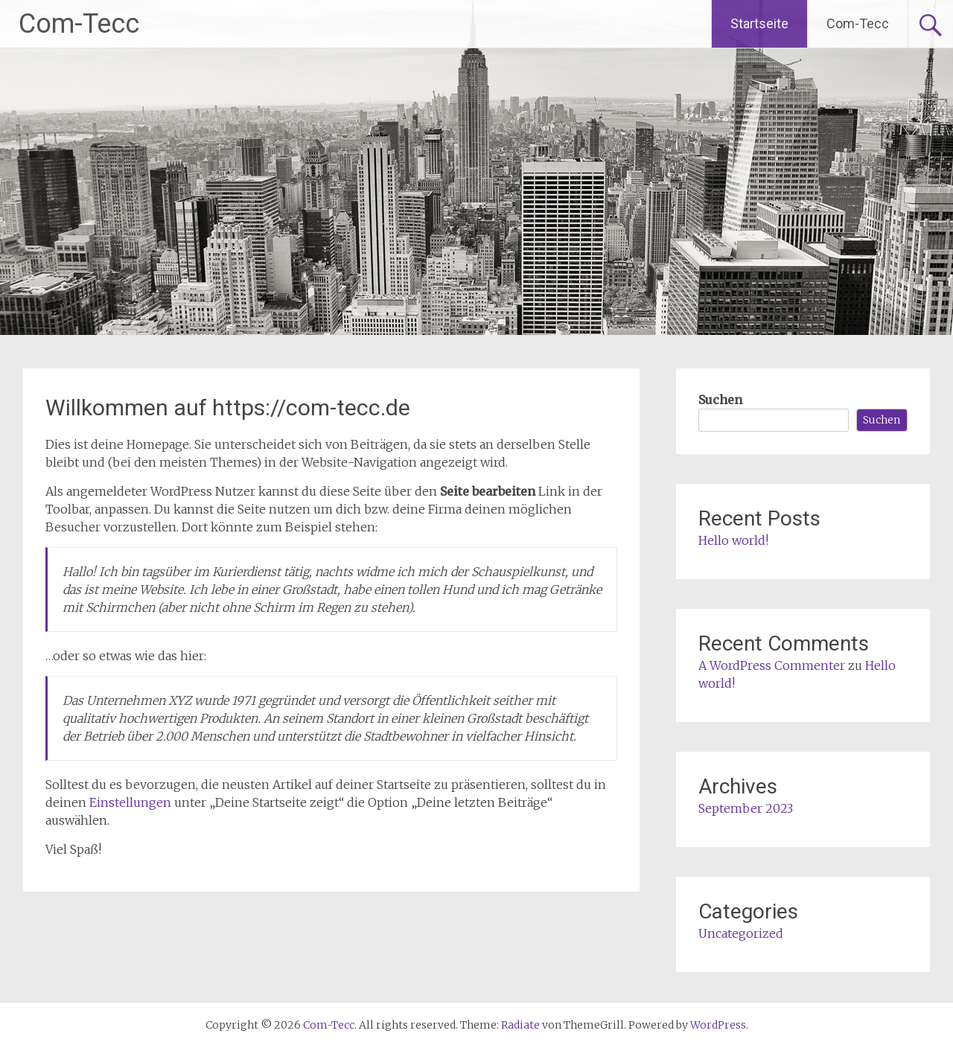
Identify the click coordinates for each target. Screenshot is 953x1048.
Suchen (720, 399)
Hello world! (733, 540)
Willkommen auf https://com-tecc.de (227, 407)
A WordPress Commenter (771, 665)
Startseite (759, 23)
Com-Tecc (79, 23)
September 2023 (745, 808)
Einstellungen (130, 802)
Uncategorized (740, 933)
